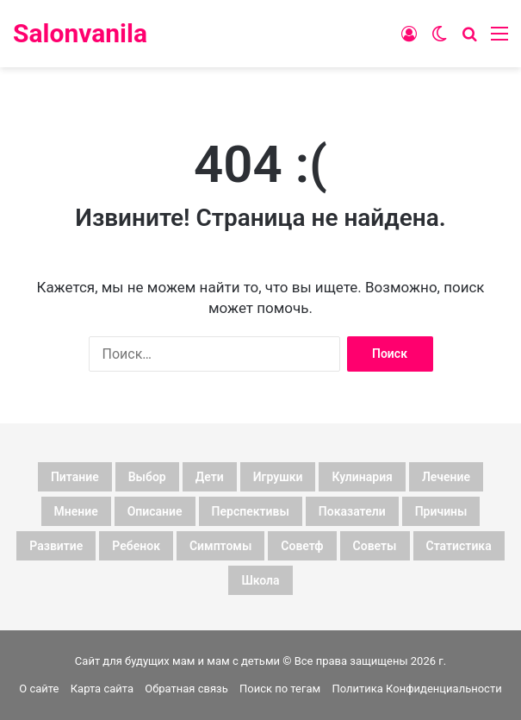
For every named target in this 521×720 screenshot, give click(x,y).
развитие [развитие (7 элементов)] (56, 546)
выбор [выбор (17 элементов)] (147, 477)
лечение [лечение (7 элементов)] (446, 477)
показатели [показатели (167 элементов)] (352, 511)
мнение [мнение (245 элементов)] (76, 511)
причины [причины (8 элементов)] (441, 511)
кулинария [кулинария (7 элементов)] (362, 477)
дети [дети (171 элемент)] (209, 477)
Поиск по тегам (279, 688)
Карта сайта (102, 688)
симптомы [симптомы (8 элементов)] (220, 546)
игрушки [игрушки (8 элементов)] (278, 477)
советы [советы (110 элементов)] (375, 546)
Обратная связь (186, 688)
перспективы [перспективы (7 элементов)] (250, 511)
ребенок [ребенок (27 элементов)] (136, 546)
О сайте (39, 688)
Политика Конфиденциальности (416, 688)
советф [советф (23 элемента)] (302, 546)
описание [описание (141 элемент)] (155, 511)
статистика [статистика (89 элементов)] (459, 546)
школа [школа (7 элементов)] (260, 580)
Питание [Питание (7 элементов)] (75, 477)
